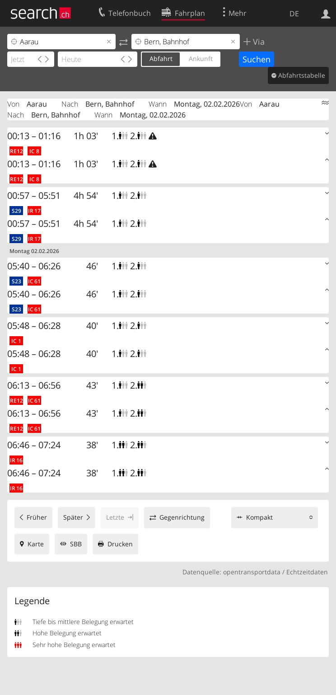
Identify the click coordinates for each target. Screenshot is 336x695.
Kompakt (259, 517)
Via (258, 41)
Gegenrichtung (182, 517)
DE (294, 14)
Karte (36, 544)
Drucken (120, 544)
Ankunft (201, 58)
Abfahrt (161, 58)
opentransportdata (251, 572)
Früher (37, 517)
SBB (76, 544)
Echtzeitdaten (307, 572)
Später (73, 517)
